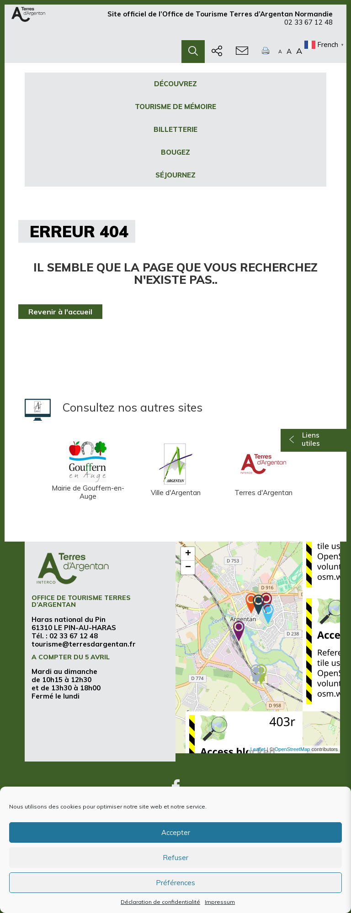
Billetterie (175, 129)
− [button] (188, 567)
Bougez (175, 152)
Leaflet (258, 749)
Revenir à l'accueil (60, 311)
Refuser (175, 857)
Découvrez (175, 83)
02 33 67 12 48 (308, 26)
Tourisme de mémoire (175, 106)
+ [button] (188, 554)
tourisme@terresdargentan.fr (84, 644)
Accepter (175, 832)
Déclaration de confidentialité (160, 901)
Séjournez (175, 175)
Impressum (220, 901)
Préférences (175, 882)
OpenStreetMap (292, 749)
